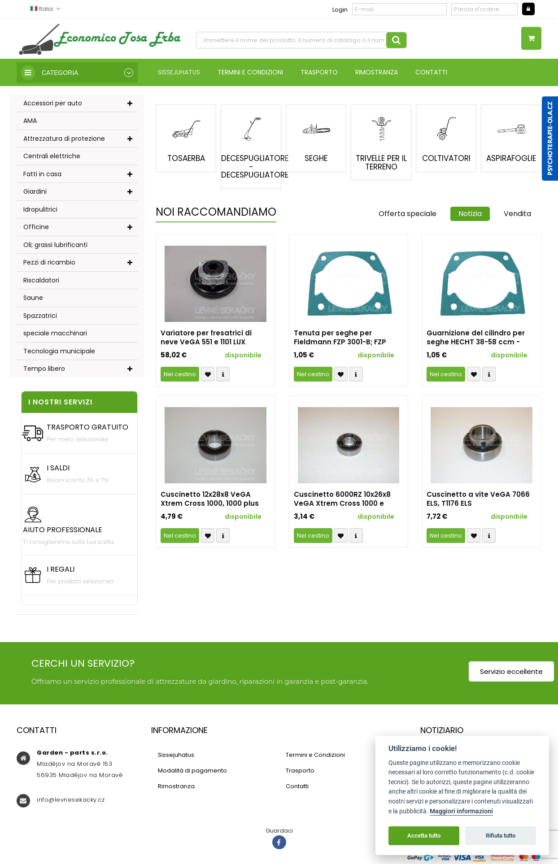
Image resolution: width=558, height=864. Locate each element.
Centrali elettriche (51, 156)
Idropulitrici (40, 209)
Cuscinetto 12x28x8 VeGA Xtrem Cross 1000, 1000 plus (210, 499)
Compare (223, 374)
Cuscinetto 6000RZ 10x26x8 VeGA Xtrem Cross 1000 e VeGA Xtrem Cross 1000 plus (344, 499)
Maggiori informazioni (461, 811)
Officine (36, 226)
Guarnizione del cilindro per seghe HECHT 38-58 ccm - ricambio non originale (476, 338)
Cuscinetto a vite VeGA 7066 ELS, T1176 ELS (478, 499)
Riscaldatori (41, 280)
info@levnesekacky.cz (71, 799)
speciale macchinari (55, 333)
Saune (33, 297)
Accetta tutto (423, 835)
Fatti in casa (42, 173)
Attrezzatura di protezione (64, 138)
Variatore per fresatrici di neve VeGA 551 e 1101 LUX (206, 338)
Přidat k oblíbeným (207, 374)
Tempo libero (44, 368)
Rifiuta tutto (500, 835)
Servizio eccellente (511, 671)
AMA (30, 120)
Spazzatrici (40, 315)
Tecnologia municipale (59, 351)
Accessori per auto (52, 103)
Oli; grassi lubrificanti (55, 244)
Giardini (35, 191)
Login (340, 10)
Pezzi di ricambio (49, 262)
